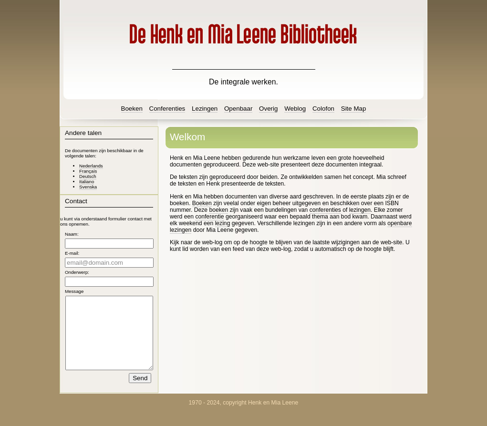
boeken (218, 210)
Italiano (86, 181)
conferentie (209, 216)
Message (74, 291)
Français (88, 171)
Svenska (88, 186)
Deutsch (87, 176)
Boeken (202, 203)
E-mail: (72, 253)
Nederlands (91, 165)
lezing (222, 223)
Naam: (72, 234)
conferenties (325, 210)
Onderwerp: (77, 272)
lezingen (360, 210)
